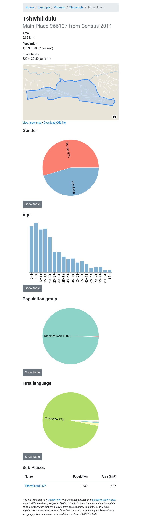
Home (30, 7)
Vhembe (59, 7)
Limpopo (44, 7)
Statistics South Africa (103, 499)
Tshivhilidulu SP (35, 486)
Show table (32, 204)
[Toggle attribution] (114, 117)
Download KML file (55, 122)
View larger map (32, 122)
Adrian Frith (55, 499)
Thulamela (76, 7)
